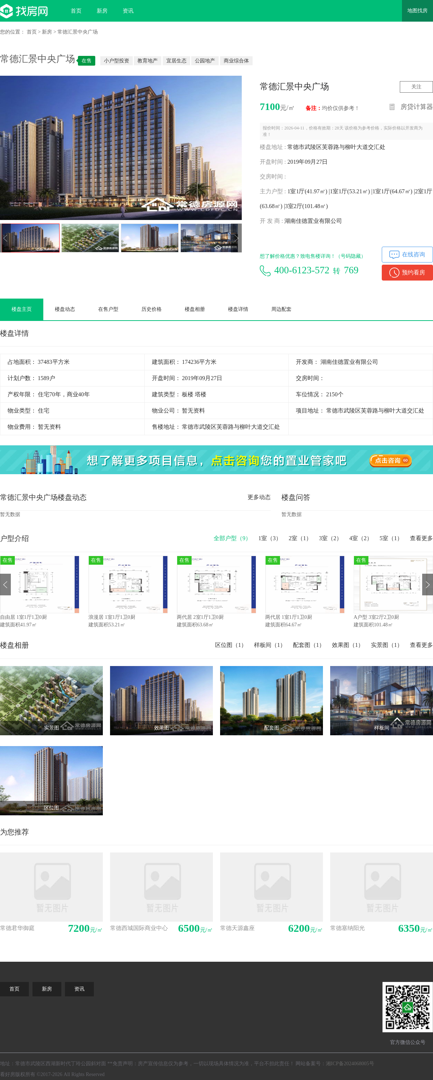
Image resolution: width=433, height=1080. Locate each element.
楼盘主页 (22, 309)
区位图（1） (231, 645)
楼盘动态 (65, 309)
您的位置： (12, 32)
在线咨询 (413, 254)
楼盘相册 (195, 309)
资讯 (128, 11)
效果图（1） (348, 645)
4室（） (360, 538)
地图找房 (417, 10)
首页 (76, 11)
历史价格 (151, 309)
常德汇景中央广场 (77, 32)
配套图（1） (309, 645)
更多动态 (259, 497)
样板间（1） (270, 645)
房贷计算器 (417, 106)
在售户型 (108, 309)
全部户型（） (232, 538)
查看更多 (421, 538)
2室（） (300, 538)
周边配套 (281, 309)
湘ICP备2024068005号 (350, 1063)
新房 (102, 11)
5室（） (391, 538)
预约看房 (413, 272)
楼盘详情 (238, 309)
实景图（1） (387, 645)
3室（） (330, 538)
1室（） (269, 538)
